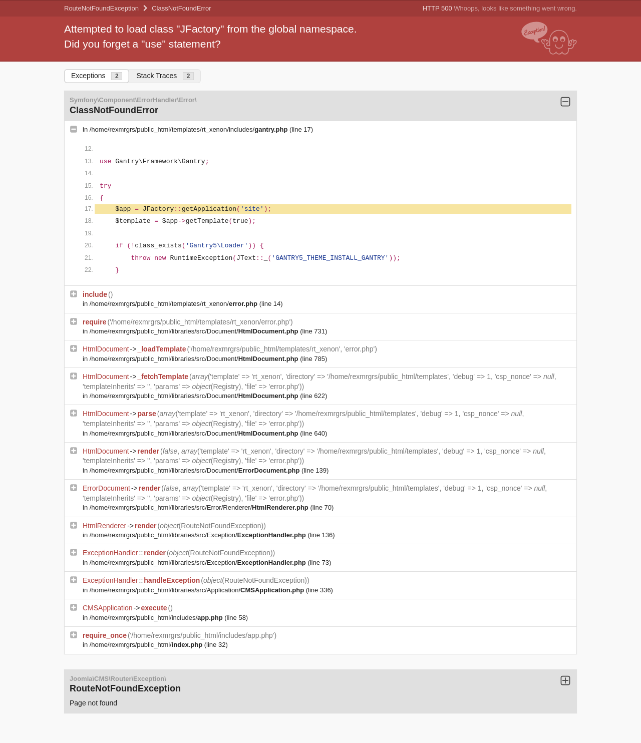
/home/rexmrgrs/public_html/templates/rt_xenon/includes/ (189, 129)
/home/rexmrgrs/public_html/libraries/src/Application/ (198, 590)
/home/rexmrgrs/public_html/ (147, 644)
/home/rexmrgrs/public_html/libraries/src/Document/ (195, 331)
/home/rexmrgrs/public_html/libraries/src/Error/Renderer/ (200, 507)
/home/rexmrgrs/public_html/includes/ (157, 617)
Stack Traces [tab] (165, 76)
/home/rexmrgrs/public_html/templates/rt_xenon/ (174, 303)
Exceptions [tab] (96, 76)
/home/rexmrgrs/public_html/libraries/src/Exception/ (199, 535)
